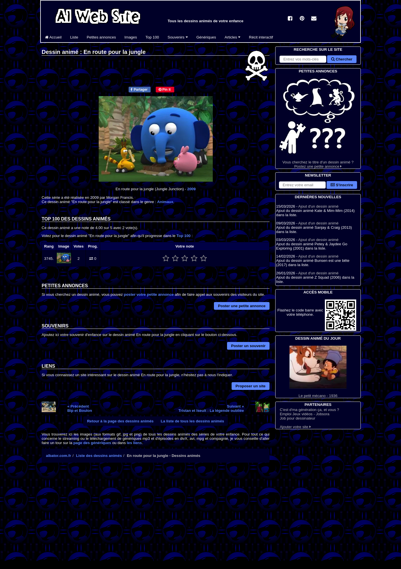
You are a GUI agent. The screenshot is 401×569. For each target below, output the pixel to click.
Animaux (165, 202)
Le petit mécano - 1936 (318, 372)
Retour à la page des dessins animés (120, 421)
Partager (139, 90)
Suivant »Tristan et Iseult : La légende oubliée (211, 408)
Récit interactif (261, 37)
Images (130, 37)
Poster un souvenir (248, 346)
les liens (134, 443)
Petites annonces (101, 37)
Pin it (165, 90)
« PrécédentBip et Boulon (79, 408)
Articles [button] (232, 37)
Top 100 (152, 37)
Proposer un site (251, 386)
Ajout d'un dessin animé (318, 206)
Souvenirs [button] (178, 37)
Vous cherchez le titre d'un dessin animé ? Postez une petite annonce (318, 121)
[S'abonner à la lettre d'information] (302, 185)
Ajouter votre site (295, 427)
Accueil (53, 37)
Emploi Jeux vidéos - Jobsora (304, 414)
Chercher (341, 59)
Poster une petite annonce (242, 306)
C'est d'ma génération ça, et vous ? (309, 410)
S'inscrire (342, 185)
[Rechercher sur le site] (303, 59)
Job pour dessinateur (297, 418)
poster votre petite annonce (149, 294)
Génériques (206, 37)
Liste (74, 37)
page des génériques (92, 443)
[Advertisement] (156, 517)
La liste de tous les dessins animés (192, 421)
